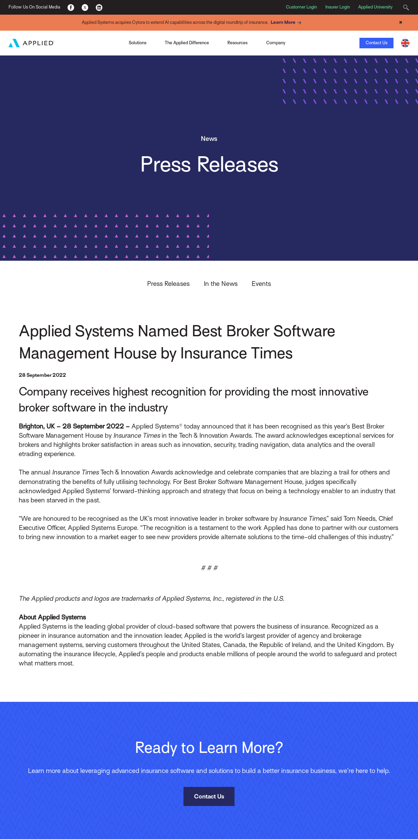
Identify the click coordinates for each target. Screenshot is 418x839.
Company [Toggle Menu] (275, 42)
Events (261, 283)
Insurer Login (337, 7)
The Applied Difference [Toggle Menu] (187, 42)
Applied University (375, 7)
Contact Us (376, 42)
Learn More (287, 22)
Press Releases (168, 283)
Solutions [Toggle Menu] (137, 42)
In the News (221, 283)
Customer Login (301, 7)
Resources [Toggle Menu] (237, 42)
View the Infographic (298, 42)
